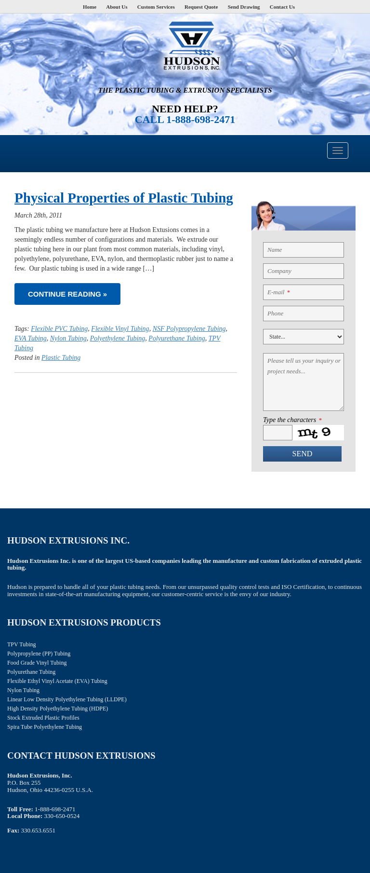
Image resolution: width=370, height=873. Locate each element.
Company (279, 270)
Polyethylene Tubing (117, 338)
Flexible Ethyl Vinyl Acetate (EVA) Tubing (57, 681)
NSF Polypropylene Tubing (189, 328)
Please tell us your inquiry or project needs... (304, 366)
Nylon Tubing (68, 338)
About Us (116, 7)
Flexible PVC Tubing (59, 328)
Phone (275, 313)
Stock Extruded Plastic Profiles (43, 717)
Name (274, 249)
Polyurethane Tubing (176, 338)
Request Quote (201, 7)
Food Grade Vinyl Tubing (36, 662)
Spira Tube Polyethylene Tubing (44, 726)
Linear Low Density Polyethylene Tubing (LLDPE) (67, 699)
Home (89, 7)
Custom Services (156, 7)
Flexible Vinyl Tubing (120, 328)
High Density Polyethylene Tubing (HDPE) (57, 708)
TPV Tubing (21, 644)
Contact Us (282, 7)
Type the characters (292, 420)
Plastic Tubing (60, 357)
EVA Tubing (30, 338)
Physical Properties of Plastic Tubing (123, 197)
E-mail (278, 292)
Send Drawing (244, 7)
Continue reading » (67, 294)
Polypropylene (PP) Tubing (38, 653)
